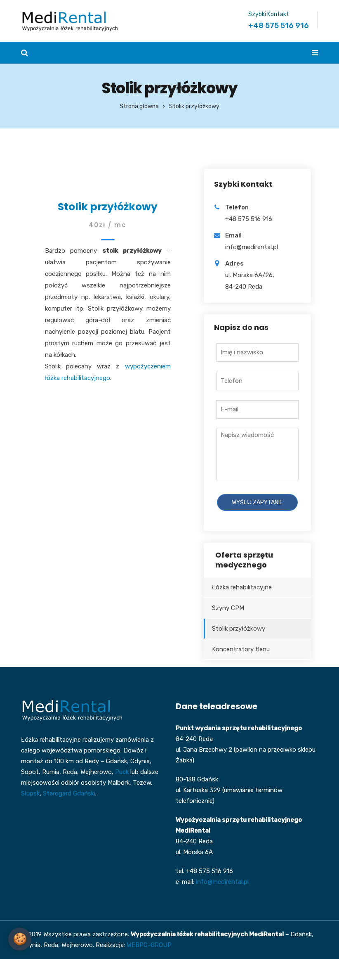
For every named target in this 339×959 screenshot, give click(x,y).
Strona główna (139, 106)
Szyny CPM (228, 608)
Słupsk (30, 793)
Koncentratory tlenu (241, 649)
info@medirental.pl (222, 881)
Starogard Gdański (69, 793)
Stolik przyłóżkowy (238, 628)
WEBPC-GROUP (149, 945)
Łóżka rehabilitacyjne (242, 587)
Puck (122, 772)
